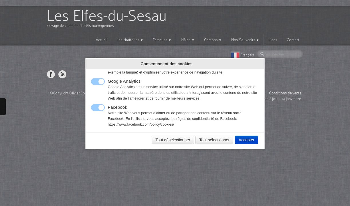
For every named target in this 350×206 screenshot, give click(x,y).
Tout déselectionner (172, 140)
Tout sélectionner (214, 140)
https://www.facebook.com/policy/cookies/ (141, 124)
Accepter (246, 140)
